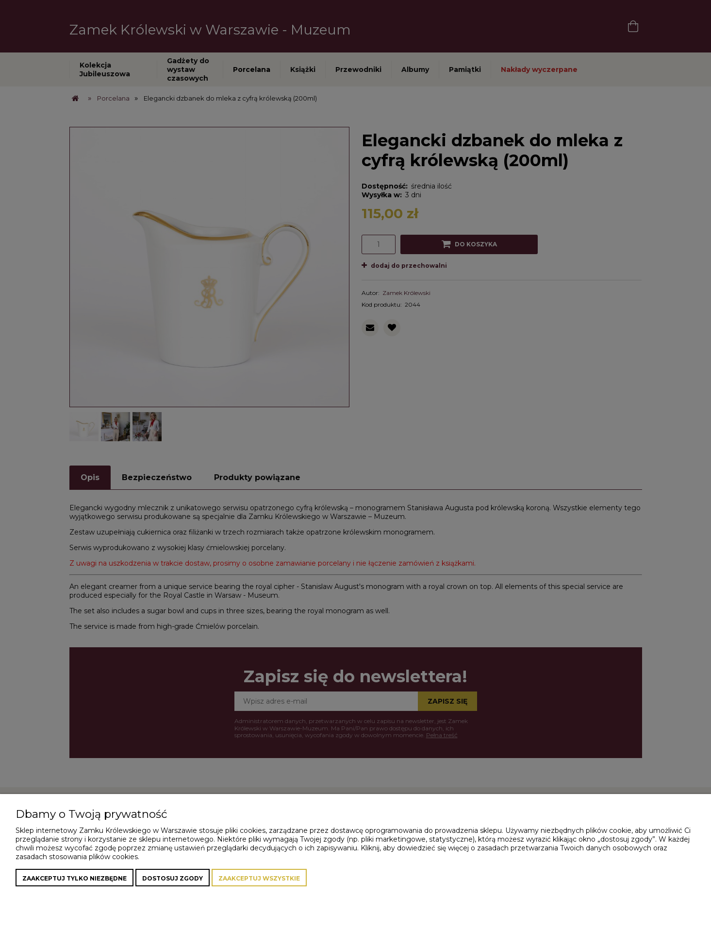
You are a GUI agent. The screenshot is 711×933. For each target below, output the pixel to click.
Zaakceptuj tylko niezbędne (74, 878)
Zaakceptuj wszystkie (259, 878)
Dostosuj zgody (172, 878)
